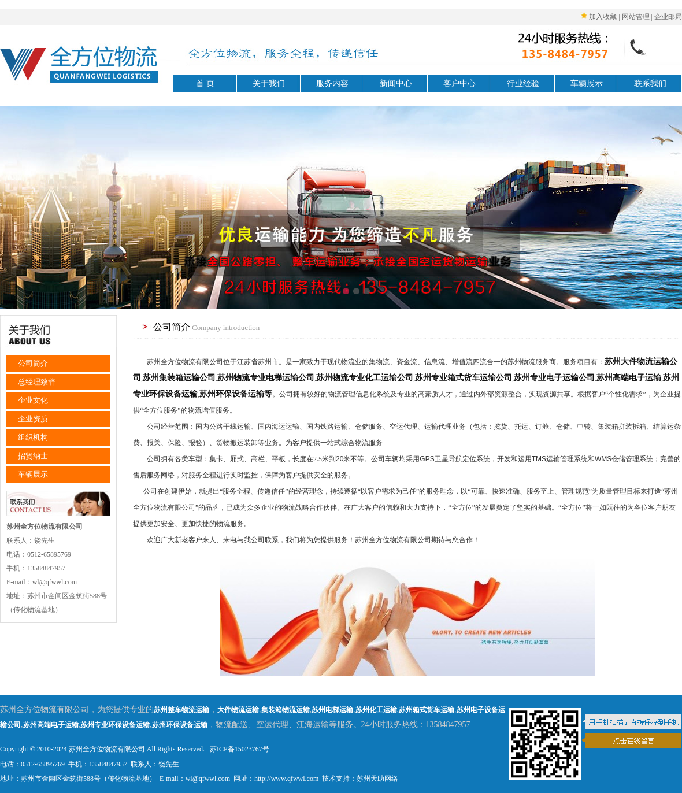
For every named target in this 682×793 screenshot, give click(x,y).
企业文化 (33, 400)
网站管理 (636, 17)
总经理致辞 (36, 381)
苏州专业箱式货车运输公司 (463, 377)
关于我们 (269, 83)
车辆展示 (586, 83)
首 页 (205, 83)
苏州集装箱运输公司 (179, 377)
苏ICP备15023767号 (238, 749)
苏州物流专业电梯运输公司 (265, 377)
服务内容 (332, 83)
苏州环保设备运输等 (235, 394)
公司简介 (33, 363)
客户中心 (459, 83)
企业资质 (33, 418)
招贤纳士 (33, 455)
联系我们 (650, 83)
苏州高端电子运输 (628, 377)
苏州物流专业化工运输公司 (364, 377)
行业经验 (523, 83)
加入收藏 (603, 17)
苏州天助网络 (377, 779)
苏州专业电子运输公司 (554, 377)
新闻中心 (396, 83)
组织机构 (33, 437)
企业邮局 (668, 17)
